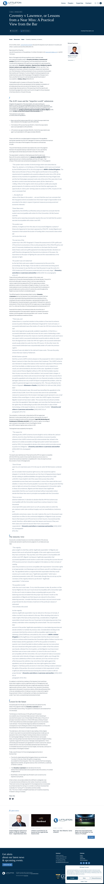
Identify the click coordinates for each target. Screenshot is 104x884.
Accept (72, 878)
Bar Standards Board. (34, 873)
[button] (98, 3)
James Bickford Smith (26, 45)
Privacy (85, 881)
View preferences (96, 878)
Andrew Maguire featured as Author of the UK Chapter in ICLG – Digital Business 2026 (18, 832)
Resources (17, 39)
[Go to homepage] (12, 3)
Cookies (82, 881)
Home (63, 3)
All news (91, 837)
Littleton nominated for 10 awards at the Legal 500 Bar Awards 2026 (39, 832)
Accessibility (82, 858)
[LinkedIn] (81, 863)
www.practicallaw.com (51, 52)
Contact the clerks (87, 31)
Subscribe (7, 864)
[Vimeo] (84, 863)
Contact (88, 3)
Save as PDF (13, 30)
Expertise (79, 3)
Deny (84, 878)
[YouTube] (86, 863)
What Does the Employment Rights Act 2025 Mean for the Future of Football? (84, 832)
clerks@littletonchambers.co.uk (62, 862)
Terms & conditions (84, 860)
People (70, 3)
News (22, 39)
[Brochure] (95, 3)
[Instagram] (89, 863)
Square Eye (26, 875)
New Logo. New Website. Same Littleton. (62, 831)
